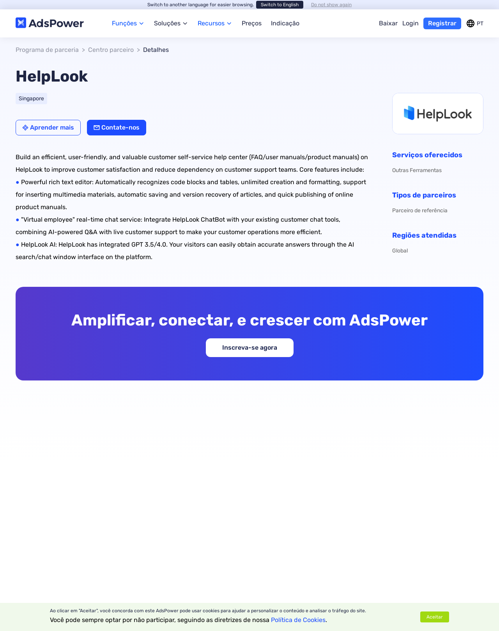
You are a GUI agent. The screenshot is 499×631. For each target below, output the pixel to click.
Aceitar (434, 617)
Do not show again (331, 4)
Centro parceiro (111, 49)
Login (410, 23)
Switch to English (280, 4)
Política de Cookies (298, 620)
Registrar (442, 23)
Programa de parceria (47, 49)
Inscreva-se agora (249, 347)
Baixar (388, 23)
